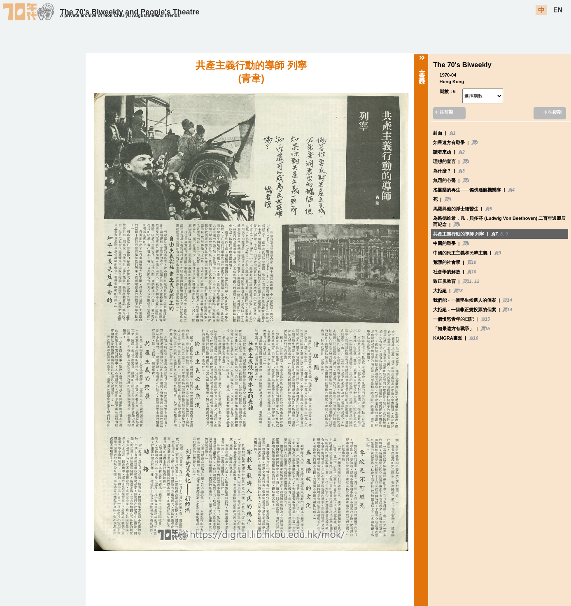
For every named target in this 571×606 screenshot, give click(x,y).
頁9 (497, 252)
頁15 (485, 319)
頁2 (474, 142)
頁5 (488, 208)
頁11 (467, 281)
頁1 (452, 133)
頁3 (465, 161)
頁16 (473, 338)
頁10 (471, 262)
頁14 (507, 300)
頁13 (458, 290)
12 (476, 281)
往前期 (444, 112)
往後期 (552, 112)
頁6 (456, 224)
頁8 (465, 243)
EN (557, 10)
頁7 (494, 233)
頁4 (511, 189)
